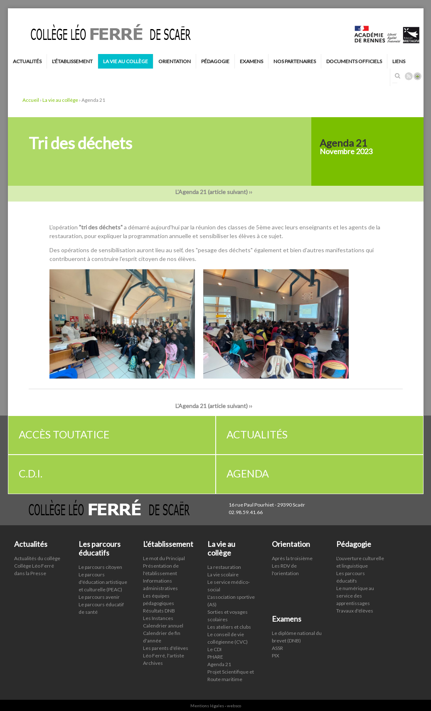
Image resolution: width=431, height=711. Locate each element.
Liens (398, 61)
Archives (153, 659)
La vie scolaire (223, 570)
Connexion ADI (417, 76)
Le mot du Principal (164, 554)
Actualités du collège (37, 554)
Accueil (30, 96)
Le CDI (214, 645)
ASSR (277, 644)
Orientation (174, 61)
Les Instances (158, 614)
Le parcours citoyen (100, 563)
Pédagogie (215, 61)
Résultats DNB (159, 607)
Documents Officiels (354, 61)
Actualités (27, 61)
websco (234, 701)
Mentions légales (207, 701)
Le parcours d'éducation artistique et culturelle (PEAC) (103, 577)
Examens (251, 61)
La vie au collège (125, 61)
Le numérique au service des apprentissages (355, 592)
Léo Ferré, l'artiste (163, 652)
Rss (409, 76)
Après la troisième (292, 554)
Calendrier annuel (163, 622)
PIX (275, 651)
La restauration (224, 563)
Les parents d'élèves (165, 644)
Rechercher (398, 76)
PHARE (215, 652)
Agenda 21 (219, 660)
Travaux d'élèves (354, 607)
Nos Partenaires (294, 61)
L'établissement (72, 61)
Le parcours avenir (99, 593)
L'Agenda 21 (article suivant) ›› (216, 188)
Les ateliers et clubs (229, 623)
